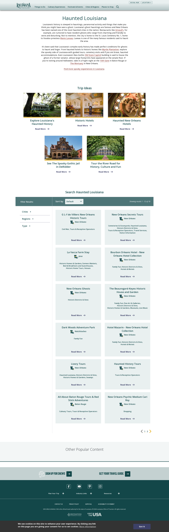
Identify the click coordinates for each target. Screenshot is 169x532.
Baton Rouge (80, 404)
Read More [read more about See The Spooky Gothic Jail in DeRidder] (61, 171)
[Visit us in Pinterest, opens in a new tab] (90, 486)
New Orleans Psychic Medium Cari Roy (127, 398)
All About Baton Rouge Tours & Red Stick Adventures (78, 398)
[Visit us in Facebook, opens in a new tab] (69, 486)
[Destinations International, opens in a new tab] (74, 515)
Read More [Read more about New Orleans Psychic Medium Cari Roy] (125, 418)
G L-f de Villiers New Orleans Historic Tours (78, 216)
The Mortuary (76, 63)
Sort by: (60, 201)
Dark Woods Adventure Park (78, 327)
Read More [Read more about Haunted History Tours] (125, 384)
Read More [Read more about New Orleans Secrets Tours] (125, 240)
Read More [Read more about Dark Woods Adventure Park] (76, 351)
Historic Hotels (84, 120)
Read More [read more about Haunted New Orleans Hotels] (125, 129)
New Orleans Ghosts (78, 288)
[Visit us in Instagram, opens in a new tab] (100, 486)
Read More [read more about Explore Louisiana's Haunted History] (40, 129)
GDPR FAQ (88, 504)
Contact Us (59, 504)
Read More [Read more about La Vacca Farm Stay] (76, 276)
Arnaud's (119, 30)
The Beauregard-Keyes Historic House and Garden (127, 290)
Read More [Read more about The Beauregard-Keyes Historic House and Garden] (125, 315)
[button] (56, 493)
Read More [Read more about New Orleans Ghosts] (76, 315)
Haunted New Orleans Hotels (127, 122)
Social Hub (134, 3)
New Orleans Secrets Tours (127, 214)
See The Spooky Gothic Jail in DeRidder (63, 165)
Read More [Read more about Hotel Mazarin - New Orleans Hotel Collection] (125, 351)
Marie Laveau (66, 38)
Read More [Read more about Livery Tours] (76, 384)
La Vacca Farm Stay (78, 252)
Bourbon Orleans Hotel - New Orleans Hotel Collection (127, 254)
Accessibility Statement (106, 504)
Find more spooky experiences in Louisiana (84, 69)
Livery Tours (78, 363)
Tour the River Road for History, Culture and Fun (105, 165)
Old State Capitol (93, 55)
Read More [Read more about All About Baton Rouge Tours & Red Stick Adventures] (76, 418)
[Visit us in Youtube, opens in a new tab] (79, 486)
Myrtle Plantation (110, 49)
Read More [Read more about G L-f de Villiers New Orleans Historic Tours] (76, 240)
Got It (142, 526)
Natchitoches (80, 331)
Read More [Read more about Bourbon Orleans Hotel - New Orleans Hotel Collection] (125, 276)
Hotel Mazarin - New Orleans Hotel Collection (127, 329)
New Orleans (80, 222)
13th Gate (104, 60)
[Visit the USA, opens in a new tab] (94, 515)
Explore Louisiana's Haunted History (42, 122)
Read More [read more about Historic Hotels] (82, 125)
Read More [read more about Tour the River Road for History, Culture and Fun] (104, 171)
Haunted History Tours (127, 363)
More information (87, 526)
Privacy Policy (74, 504)
